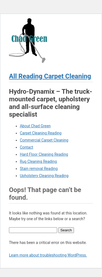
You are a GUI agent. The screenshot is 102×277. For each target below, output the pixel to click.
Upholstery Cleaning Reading (44, 175)
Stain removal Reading (39, 168)
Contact (26, 147)
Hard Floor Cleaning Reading (44, 154)
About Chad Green (35, 126)
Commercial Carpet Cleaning (44, 140)
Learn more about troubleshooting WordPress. (48, 255)
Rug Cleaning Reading (38, 161)
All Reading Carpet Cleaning (50, 76)
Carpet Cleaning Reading (40, 133)
